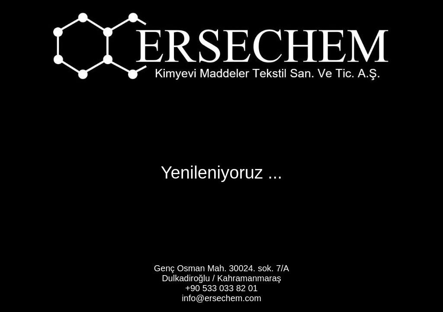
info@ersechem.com (221, 298)
